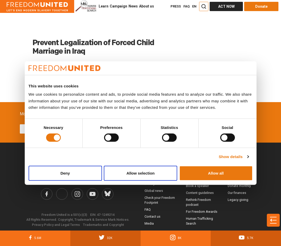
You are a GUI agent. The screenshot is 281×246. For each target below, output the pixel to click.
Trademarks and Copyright (103, 225)
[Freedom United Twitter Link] (61, 194)
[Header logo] (37, 6)
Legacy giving (238, 200)
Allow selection (140, 173)
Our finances (237, 193)
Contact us (152, 216)
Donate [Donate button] (261, 6)
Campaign (118, 6)
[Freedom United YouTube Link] (92, 194)
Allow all (216, 173)
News (133, 6)
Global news (153, 191)
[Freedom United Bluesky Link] (107, 194)
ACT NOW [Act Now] (226, 6)
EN (194, 6)
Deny (65, 173)
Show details (231, 156)
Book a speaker (197, 186)
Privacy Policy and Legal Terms (56, 225)
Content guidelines (200, 193)
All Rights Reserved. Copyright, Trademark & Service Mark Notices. (78, 220)
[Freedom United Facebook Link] (46, 194)
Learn (103, 6)
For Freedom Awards (201, 212)
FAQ (186, 6)
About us (146, 6)
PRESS (176, 6)
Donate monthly (239, 186)
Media (149, 223)
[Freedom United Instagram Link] (77, 194)
